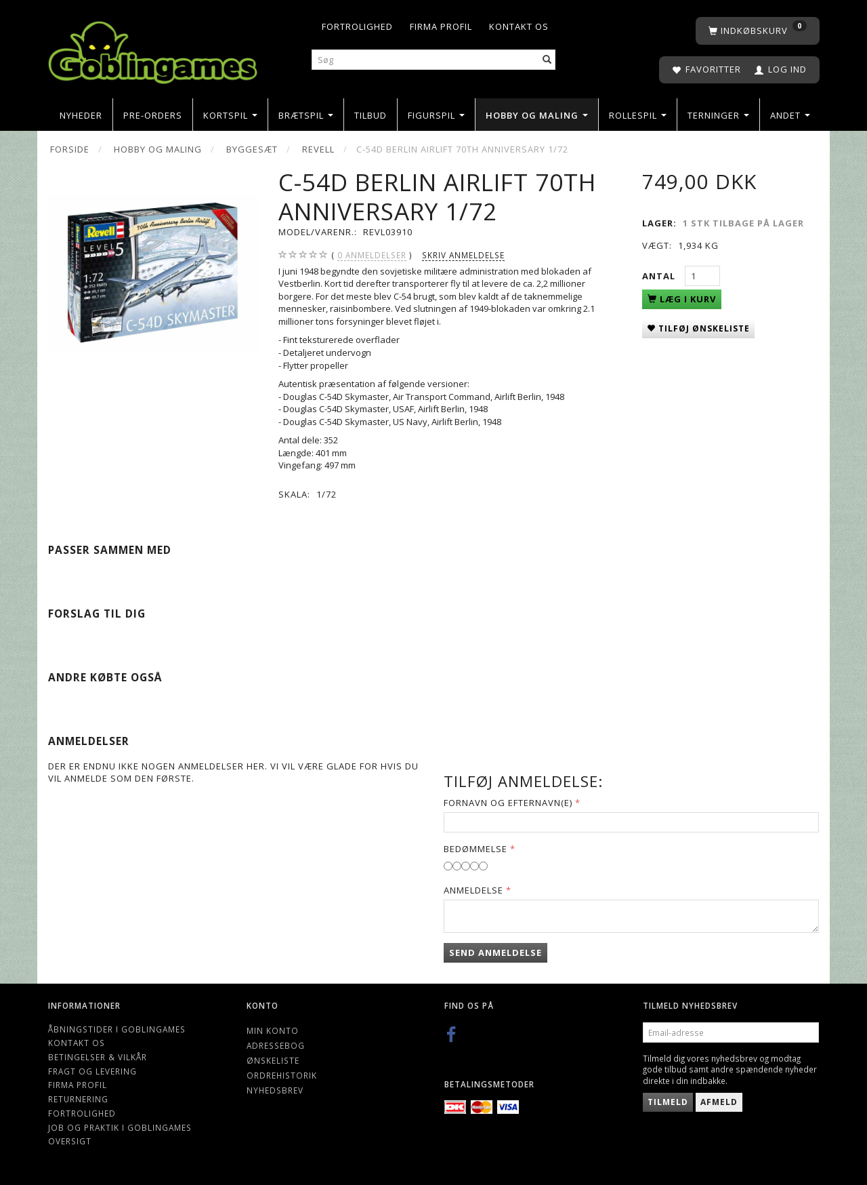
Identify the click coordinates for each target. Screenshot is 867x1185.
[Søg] (547, 60)
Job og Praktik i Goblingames (120, 1127)
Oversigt (69, 1141)
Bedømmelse (475, 849)
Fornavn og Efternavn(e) (508, 803)
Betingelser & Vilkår (97, 1056)
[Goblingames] (152, 49)
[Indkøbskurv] (758, 31)
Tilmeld (668, 1102)
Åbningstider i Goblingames (117, 1029)
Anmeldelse (473, 890)
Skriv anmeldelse (463, 254)
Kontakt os (519, 26)
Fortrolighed (357, 26)
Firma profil (441, 26)
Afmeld (719, 1102)
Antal (660, 276)
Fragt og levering (92, 1071)
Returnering (78, 1098)
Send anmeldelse (495, 952)
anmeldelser (371, 255)
